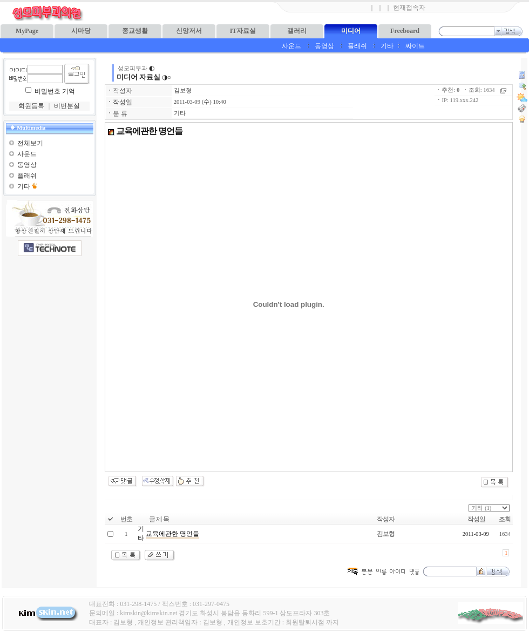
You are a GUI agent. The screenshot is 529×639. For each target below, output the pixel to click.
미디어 (351, 31)
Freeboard (404, 31)
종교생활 (135, 31)
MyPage (27, 31)
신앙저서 (189, 31)
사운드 (291, 46)
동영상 (324, 46)
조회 (505, 519)
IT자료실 (243, 31)
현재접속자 (409, 7)
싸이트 (415, 46)
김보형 (183, 90)
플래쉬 (357, 46)
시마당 (81, 31)
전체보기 (30, 143)
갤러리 (297, 31)
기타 (387, 46)
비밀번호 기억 (55, 91)
